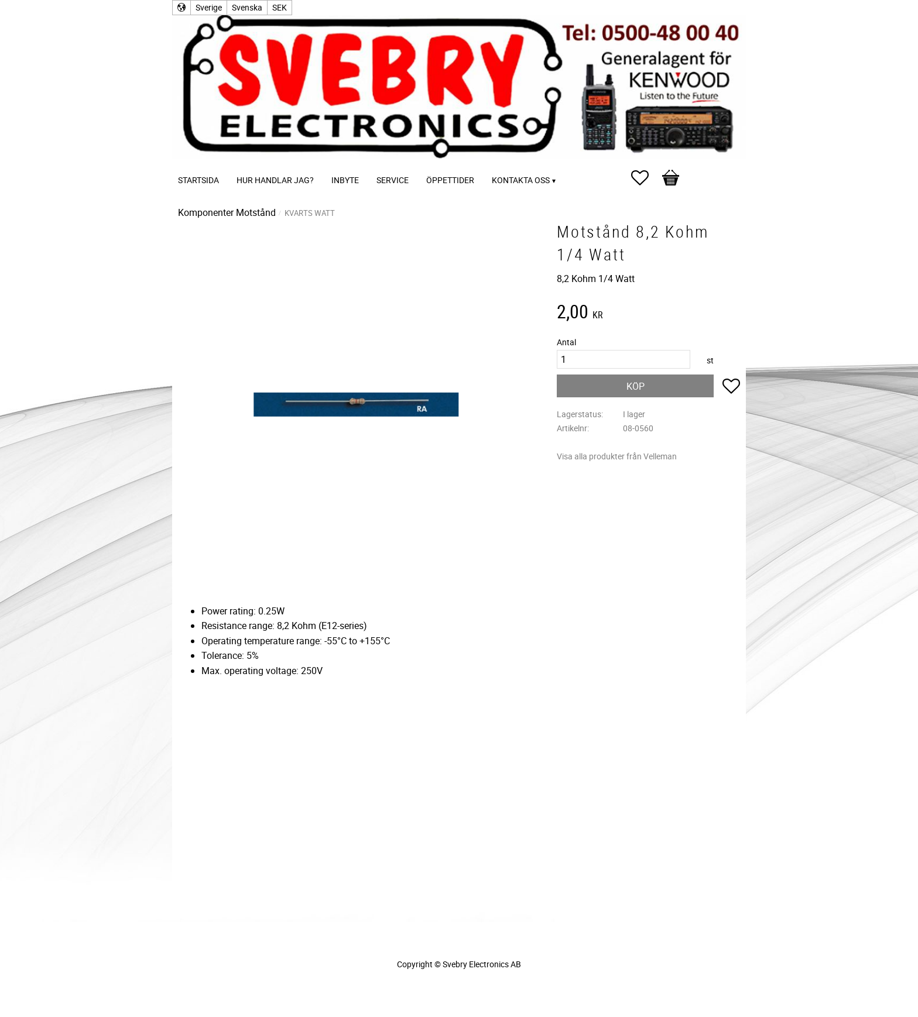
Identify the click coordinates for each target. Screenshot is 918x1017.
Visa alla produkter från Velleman (617, 456)
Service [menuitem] (392, 179)
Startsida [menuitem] (198, 179)
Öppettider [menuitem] (450, 179)
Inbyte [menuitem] (345, 179)
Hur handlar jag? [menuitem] (275, 179)
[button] (645, 178)
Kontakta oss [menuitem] (521, 179)
